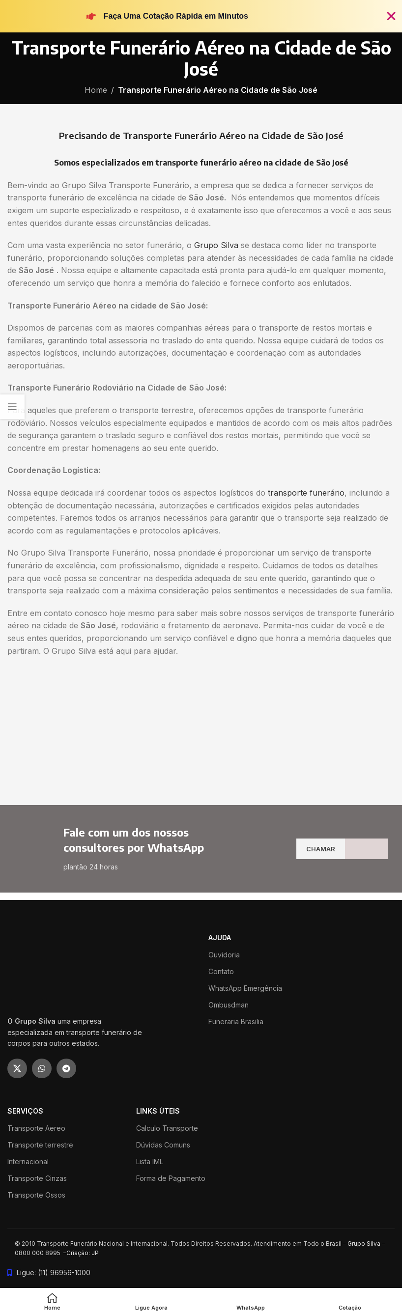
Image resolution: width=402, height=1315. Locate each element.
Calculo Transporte (167, 1128)
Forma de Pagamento (170, 1178)
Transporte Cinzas (37, 1178)
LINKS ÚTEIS (158, 1111)
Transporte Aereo (36, 1128)
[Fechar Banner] (391, 16)
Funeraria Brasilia (235, 1021)
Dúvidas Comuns (163, 1145)
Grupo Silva (216, 245)
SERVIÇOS (25, 1111)
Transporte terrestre (40, 1145)
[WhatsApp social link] (42, 1068)
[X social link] (17, 1068)
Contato (221, 971)
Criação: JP (82, 1253)
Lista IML (149, 1161)
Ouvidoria (224, 955)
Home (96, 90)
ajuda (219, 937)
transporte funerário (306, 493)
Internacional (28, 1161)
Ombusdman (228, 1005)
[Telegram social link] (66, 1068)
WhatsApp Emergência (245, 988)
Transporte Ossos (36, 1195)
